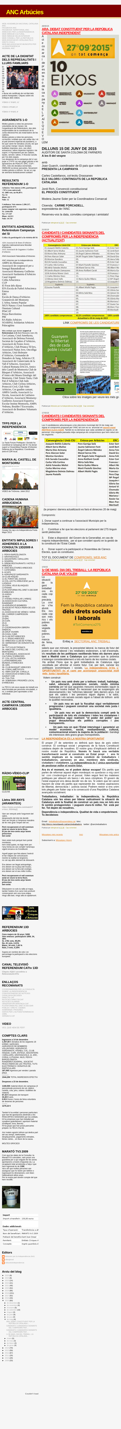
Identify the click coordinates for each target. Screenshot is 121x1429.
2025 (7, 1275)
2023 (7, 1280)
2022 (7, 1283)
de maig (10, 1319)
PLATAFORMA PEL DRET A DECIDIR (17, 1006)
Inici (81, 834)
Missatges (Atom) (64, 840)
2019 (7, 1290)
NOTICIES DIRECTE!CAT (12, 999)
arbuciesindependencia (14, 1263)
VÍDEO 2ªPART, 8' (10, 107)
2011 (7, 1355)
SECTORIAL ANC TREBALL (92, 641)
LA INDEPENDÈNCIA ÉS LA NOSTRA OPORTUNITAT (73, 738)
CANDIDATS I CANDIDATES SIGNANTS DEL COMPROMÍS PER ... (21, 1327)
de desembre (12, 1303)
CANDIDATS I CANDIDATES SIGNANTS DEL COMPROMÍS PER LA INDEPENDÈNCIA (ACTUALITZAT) (73, 236)
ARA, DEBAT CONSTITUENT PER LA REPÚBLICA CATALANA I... (20, 1322)
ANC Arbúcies (24, 12)
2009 (7, 1360)
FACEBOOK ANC (9, 28)
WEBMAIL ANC (8, 48)
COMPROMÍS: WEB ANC (90, 557)
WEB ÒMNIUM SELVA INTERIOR (16, 36)
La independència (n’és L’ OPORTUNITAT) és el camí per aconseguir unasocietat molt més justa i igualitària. (80, 671)
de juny (10, 1317)
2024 (7, 1278)
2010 (7, 1358)
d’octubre (11, 1308)
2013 (7, 1350)
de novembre (12, 1305)
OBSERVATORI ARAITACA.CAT (15, 1004)
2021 (7, 1285)
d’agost (10, 1312)
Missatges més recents (52, 834)
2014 (7, 1348)
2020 (7, 1288)
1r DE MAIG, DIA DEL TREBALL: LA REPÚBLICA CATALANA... (19, 1335)
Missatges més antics (109, 834)
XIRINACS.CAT (8, 1016)
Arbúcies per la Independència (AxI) (20, 1256)
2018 (7, 1293)
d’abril (9, 1338)
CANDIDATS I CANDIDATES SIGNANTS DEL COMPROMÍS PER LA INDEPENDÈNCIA (73, 417)
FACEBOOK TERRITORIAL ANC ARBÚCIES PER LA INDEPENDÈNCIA (18, 31)
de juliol (10, 1315)
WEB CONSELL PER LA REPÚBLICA (17, 38)
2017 (7, 1296)
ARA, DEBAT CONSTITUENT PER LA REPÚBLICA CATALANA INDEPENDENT (77, 31)
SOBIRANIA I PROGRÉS (12, 1010)
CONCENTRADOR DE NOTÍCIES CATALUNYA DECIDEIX (16, 994)
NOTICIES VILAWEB (10, 1001)
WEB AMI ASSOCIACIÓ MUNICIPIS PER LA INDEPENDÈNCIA (19, 45)
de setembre (12, 1310)
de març (10, 1341)
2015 (7, 1300)
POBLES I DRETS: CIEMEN (13, 1008)
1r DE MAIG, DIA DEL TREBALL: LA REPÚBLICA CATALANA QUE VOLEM (76, 571)
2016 (7, 1298)
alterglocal (9, 1259)
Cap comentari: (71, 223)
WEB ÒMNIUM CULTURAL (13, 34)
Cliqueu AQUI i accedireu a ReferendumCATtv (14, 973)
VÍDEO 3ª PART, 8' (10, 112)
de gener (10, 1345)
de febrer (10, 1343)
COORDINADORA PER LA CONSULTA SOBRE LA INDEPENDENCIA (18, 990)
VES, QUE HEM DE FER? (13, 1028)
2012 (7, 1353)
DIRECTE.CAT (8, 997)
